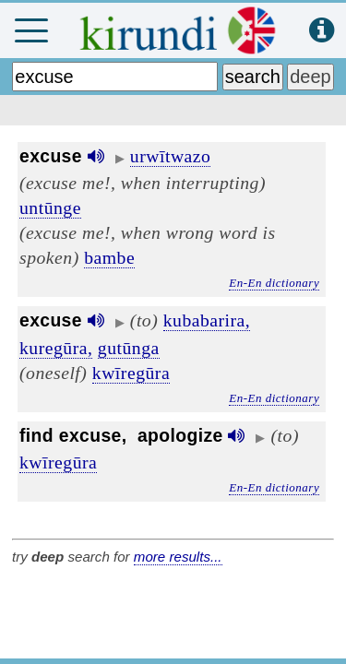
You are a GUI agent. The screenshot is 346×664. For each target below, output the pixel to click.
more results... (178, 556)
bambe (109, 257)
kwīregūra (131, 372)
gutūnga (129, 348)
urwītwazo (170, 156)
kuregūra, (55, 348)
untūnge (50, 207)
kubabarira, (207, 320)
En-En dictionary (274, 283)
